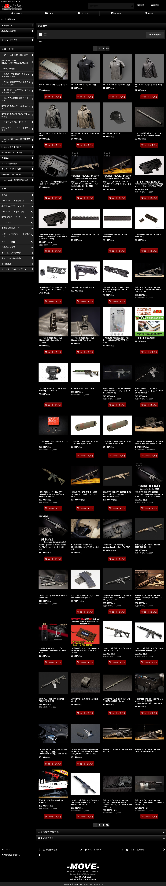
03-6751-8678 (85, 877)
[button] (101, 835)
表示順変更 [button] (155, 37)
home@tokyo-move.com (85, 879)
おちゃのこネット (78, 884)
